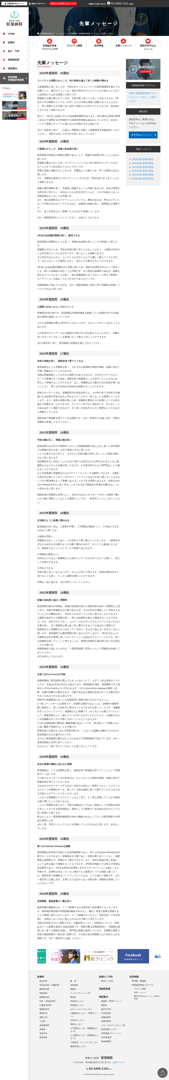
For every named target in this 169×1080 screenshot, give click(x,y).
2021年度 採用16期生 (143, 174)
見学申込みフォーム (141, 135)
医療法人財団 (98, 1058)
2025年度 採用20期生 (143, 159)
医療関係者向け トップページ (54, 33)
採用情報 (73, 33)
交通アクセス (119, 1062)
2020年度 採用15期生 (143, 178)
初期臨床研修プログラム (89, 33)
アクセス (6, 88)
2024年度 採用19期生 (143, 163)
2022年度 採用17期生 (143, 171)
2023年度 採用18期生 (143, 167)
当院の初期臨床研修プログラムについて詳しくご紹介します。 (142, 97)
